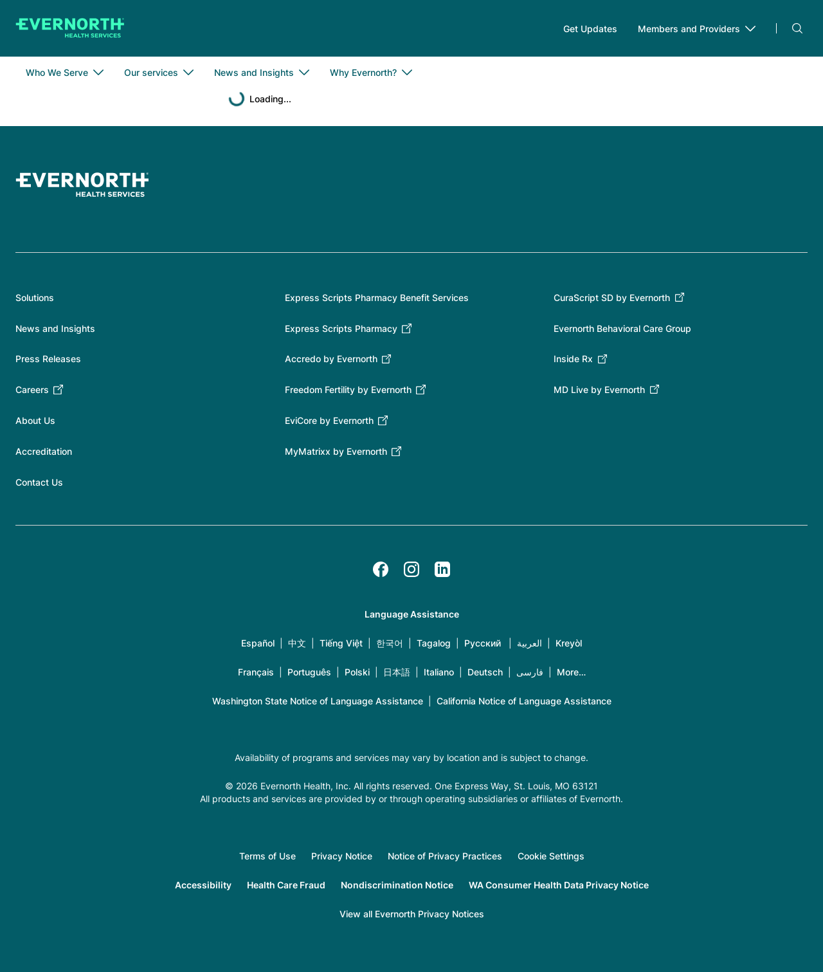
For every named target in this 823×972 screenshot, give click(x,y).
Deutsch (485, 671)
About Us (35, 420)
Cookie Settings (551, 855)
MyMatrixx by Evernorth (336, 451)
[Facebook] (380, 569)
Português (309, 671)
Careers (32, 389)
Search (797, 28)
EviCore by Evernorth (329, 420)
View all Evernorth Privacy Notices (411, 913)
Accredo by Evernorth (331, 358)
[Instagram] (411, 569)
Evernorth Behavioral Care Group (622, 328)
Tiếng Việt (341, 642)
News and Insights (55, 328)
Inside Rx (573, 358)
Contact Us (39, 482)
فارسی (529, 671)
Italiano (439, 671)
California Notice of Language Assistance (524, 700)
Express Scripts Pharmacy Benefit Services (377, 297)
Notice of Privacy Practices (445, 855)
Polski (357, 671)
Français (256, 671)
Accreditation (43, 451)
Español (258, 642)
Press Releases (48, 358)
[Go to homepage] (70, 28)
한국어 (389, 642)
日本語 (396, 671)
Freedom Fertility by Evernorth (348, 389)
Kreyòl (569, 642)
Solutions (34, 297)
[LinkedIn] (442, 569)
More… (571, 671)
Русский (482, 642)
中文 (297, 642)
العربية (529, 642)
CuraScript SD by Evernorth (612, 297)
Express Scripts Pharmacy (341, 328)
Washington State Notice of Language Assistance (317, 700)
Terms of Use (267, 855)
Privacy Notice (341, 855)
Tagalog (434, 642)
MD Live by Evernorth (599, 389)
